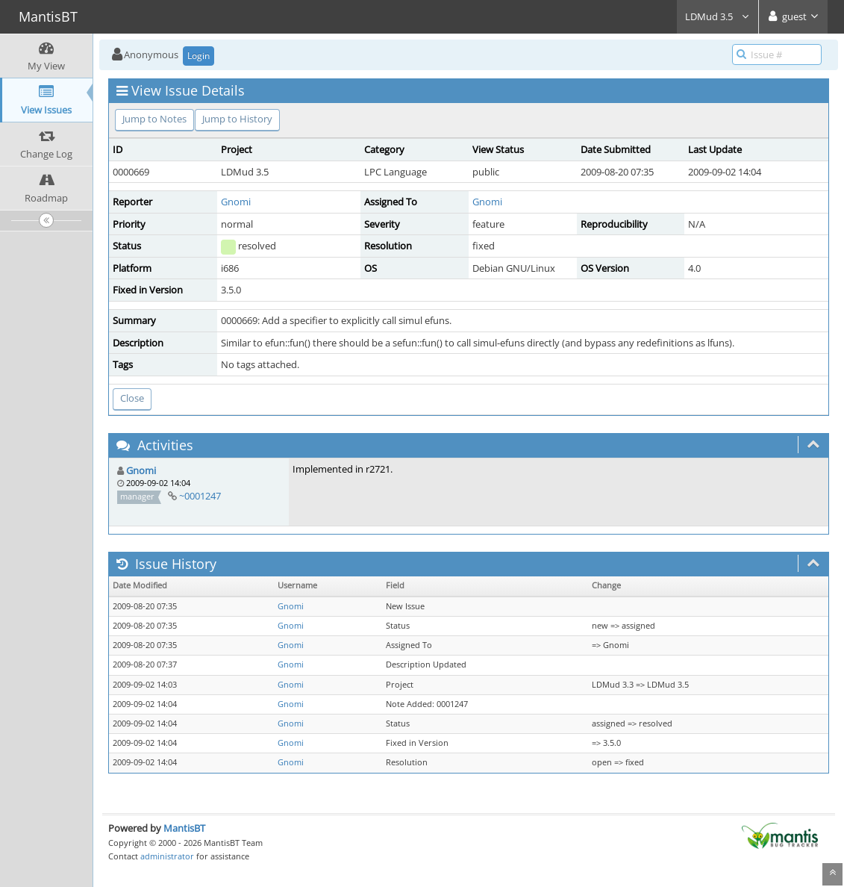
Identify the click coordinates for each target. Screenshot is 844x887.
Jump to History (237, 118)
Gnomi (236, 201)
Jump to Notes (154, 118)
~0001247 (200, 495)
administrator (167, 856)
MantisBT (184, 828)
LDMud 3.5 (717, 16)
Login (198, 55)
